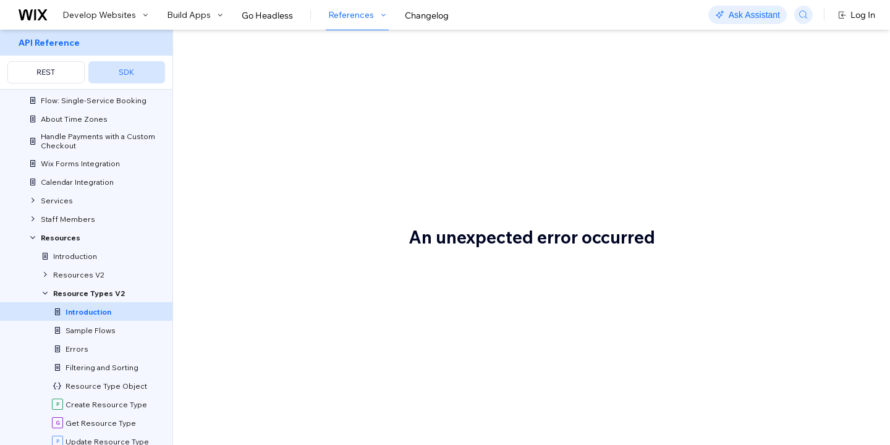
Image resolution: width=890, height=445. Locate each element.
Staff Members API (362, 258)
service (448, 435)
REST (45, 72)
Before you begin (263, 335)
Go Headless (267, 15)
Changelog (427, 15)
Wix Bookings (244, 387)
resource (288, 419)
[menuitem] (86, 60)
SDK (126, 72)
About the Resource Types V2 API (362, 72)
